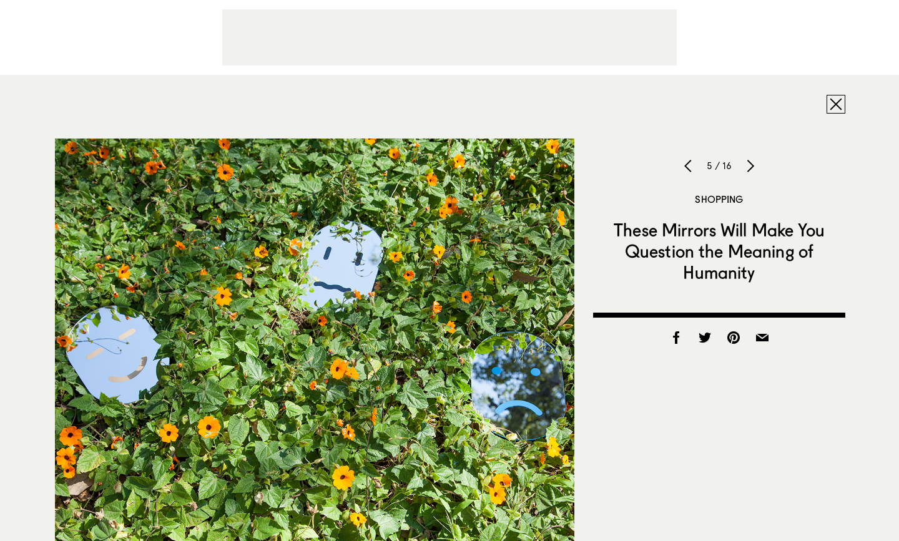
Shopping (719, 199)
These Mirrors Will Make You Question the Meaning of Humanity (719, 251)
